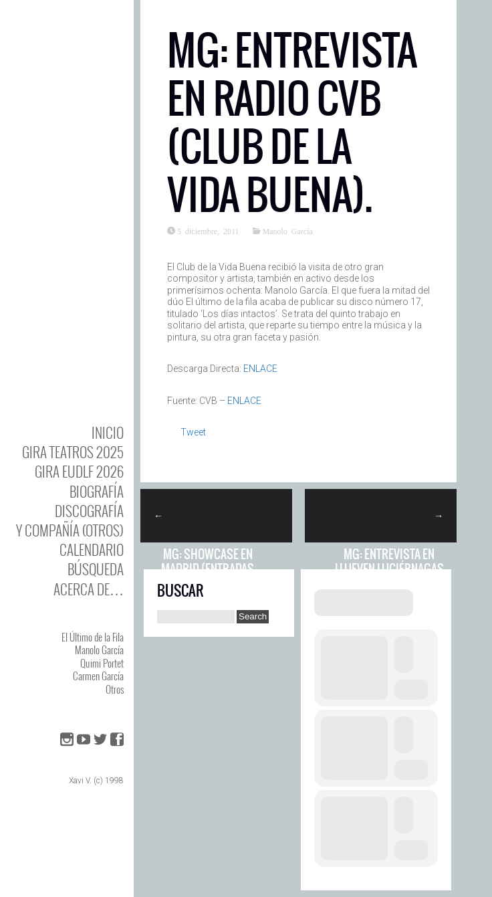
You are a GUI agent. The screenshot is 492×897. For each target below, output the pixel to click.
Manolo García (99, 649)
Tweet (193, 432)
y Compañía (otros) (70, 530)
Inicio (108, 432)
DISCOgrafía (89, 510)
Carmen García (98, 675)
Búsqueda (96, 569)
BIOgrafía (97, 491)
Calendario (91, 549)
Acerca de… (88, 589)
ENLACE (260, 368)
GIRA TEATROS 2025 (73, 451)
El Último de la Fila (93, 636)
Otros (115, 689)
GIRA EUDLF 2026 (79, 471)
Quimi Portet (102, 663)
